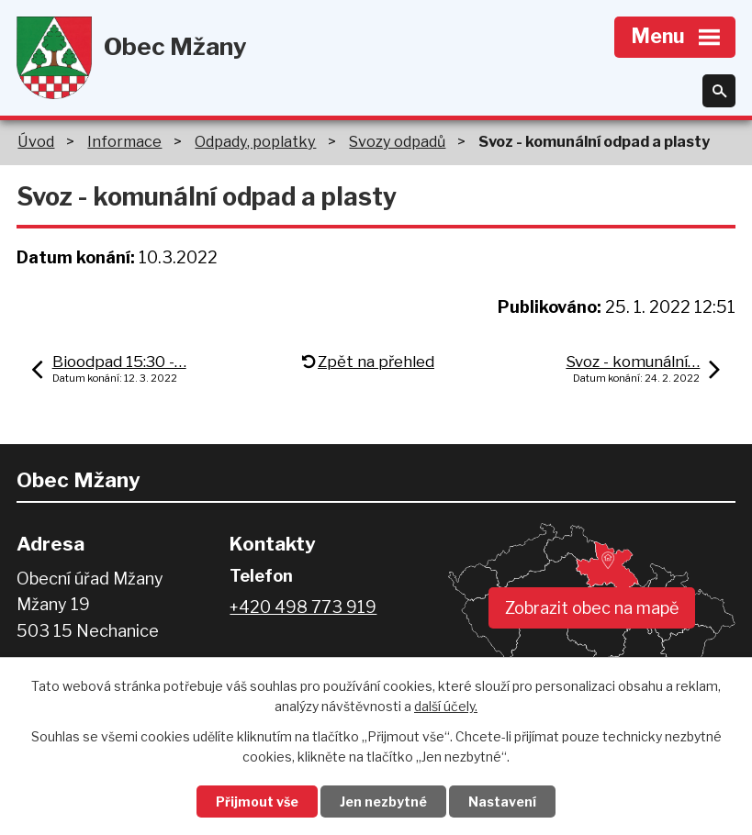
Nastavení (502, 801)
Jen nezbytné (383, 801)
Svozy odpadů (397, 141)
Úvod (35, 141)
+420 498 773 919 (303, 607)
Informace (124, 141)
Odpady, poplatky (255, 141)
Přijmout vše (257, 801)
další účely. (445, 707)
